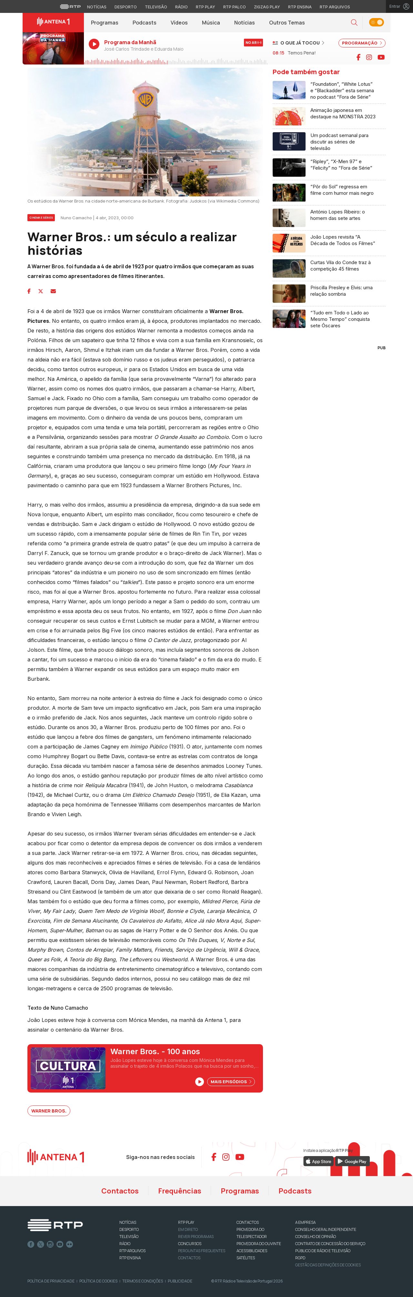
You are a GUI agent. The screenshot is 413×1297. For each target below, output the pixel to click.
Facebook (31, 1244)
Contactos (120, 1191)
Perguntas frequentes (201, 1250)
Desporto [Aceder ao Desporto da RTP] (126, 7)
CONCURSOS (189, 1243)
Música (211, 22)
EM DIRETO (188, 1229)
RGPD (300, 1258)
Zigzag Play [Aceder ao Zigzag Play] (267, 7)
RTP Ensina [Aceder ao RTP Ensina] (300, 7)
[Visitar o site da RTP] (70, 6)
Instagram (50, 1244)
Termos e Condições (142, 1281)
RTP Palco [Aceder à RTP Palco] (234, 7)
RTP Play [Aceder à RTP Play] (205, 7)
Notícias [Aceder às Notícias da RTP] (96, 7)
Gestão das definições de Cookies (328, 1265)
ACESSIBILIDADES (252, 1250)
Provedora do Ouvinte (259, 1243)
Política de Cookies (98, 1281)
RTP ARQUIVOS (132, 1250)
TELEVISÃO (128, 1236)
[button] (354, 22)
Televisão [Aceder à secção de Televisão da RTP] (156, 7)
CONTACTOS (248, 1222)
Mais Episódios (231, 1081)
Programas (104, 22)
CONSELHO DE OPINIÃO (315, 1236)
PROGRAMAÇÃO (362, 43)
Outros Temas (287, 22)
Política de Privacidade (51, 1281)
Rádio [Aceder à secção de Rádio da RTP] (181, 7)
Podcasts (144, 22)
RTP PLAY (186, 1222)
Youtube (60, 1244)
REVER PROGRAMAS (196, 1236)
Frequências (179, 1191)
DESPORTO (129, 1229)
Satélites (246, 1258)
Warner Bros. (48, 1111)
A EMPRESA (305, 1222)
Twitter (40, 1244)
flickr (69, 1244)
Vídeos (179, 22)
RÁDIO (124, 1243)
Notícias (244, 22)
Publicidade (180, 1281)
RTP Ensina (130, 1258)
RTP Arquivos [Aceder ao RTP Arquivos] (335, 7)
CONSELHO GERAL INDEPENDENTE (325, 1229)
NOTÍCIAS (127, 1222)
